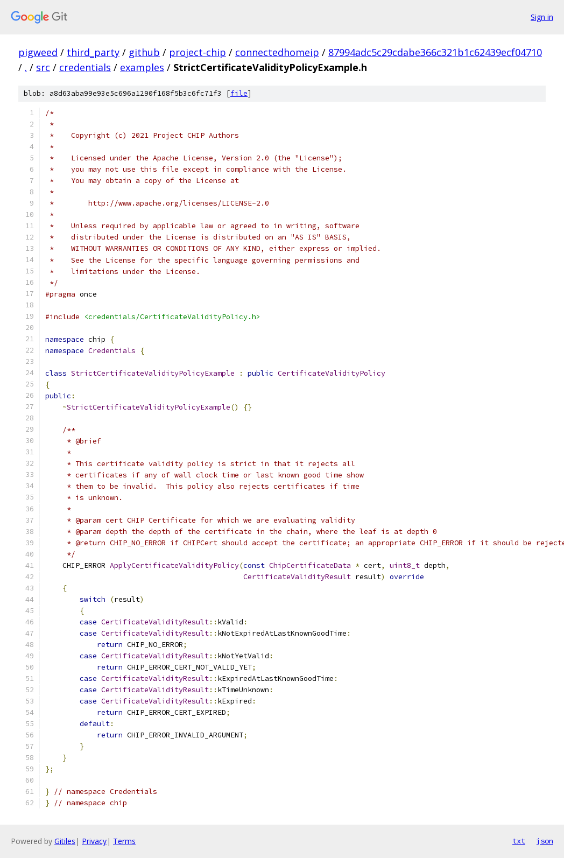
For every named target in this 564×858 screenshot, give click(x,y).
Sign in (542, 17)
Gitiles (64, 841)
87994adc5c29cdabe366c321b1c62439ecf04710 (435, 52)
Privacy (94, 841)
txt (518, 841)
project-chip (197, 52)
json (544, 841)
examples (142, 67)
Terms (124, 841)
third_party (93, 52)
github (144, 52)
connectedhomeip (277, 52)
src (43, 67)
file (239, 93)
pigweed (38, 52)
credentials (85, 67)
